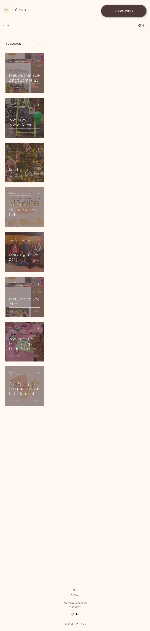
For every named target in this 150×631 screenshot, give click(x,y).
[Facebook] (144, 25)
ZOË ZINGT (19, 10)
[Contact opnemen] (123, 11)
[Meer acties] (39, 60)
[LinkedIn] (77, 614)
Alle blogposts (13, 44)
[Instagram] (139, 25)
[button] (40, 44)
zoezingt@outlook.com (75, 603)
